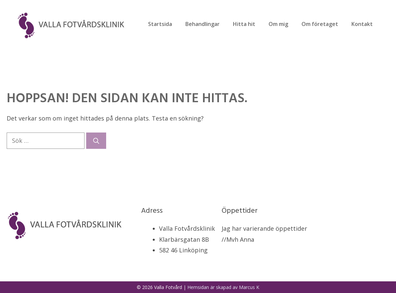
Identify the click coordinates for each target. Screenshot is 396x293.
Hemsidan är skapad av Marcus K (223, 287)
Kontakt (362, 24)
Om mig (278, 24)
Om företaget (319, 24)
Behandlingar (202, 24)
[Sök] (96, 141)
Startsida (160, 24)
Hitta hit (244, 24)
